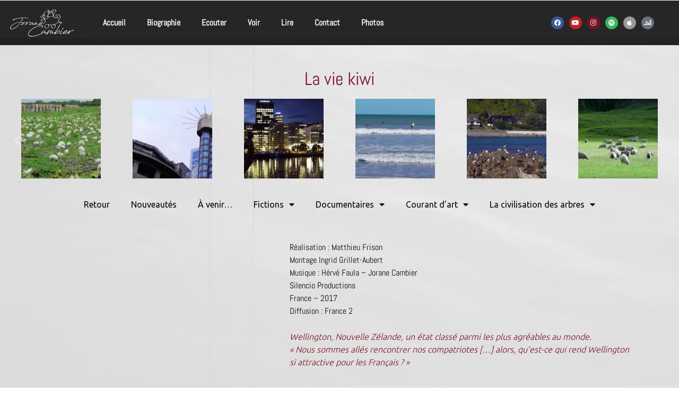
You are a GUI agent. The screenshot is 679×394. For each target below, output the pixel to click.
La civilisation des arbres (542, 204)
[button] (17, 140)
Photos (372, 22)
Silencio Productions (322, 285)
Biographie (163, 22)
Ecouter (214, 22)
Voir (254, 22)
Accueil (114, 22)
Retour (97, 204)
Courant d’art (437, 204)
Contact (327, 22)
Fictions (274, 204)
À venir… (215, 204)
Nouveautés (154, 204)
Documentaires (350, 204)
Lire (287, 22)
